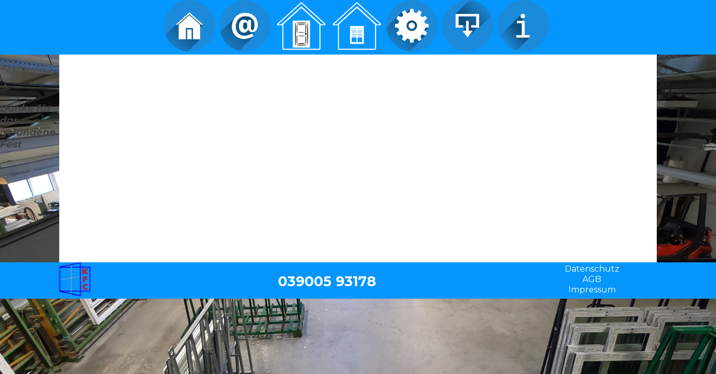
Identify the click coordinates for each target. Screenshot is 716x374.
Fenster (356, 26)
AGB (591, 279)
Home (189, 26)
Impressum (592, 290)
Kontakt (245, 26)
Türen (300, 26)
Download (467, 26)
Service (411, 26)
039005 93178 (327, 281)
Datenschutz (592, 269)
